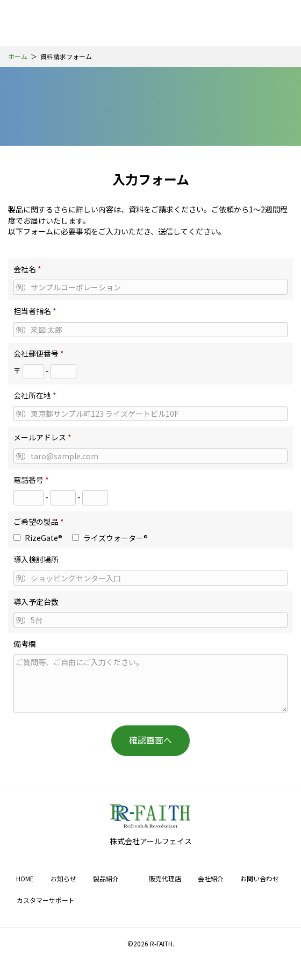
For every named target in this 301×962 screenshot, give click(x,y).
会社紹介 (211, 878)
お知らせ (63, 878)
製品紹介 (106, 878)
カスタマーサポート (46, 899)
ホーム (17, 56)
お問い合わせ (259, 878)
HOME (25, 878)
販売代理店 (165, 878)
